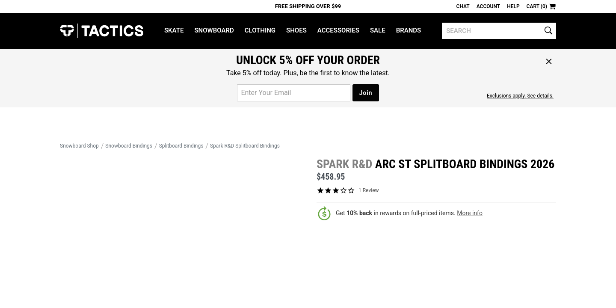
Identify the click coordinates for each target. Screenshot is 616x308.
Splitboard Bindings (181, 146)
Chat (463, 6)
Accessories (338, 30)
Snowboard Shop (79, 146)
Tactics (101, 31)
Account (488, 6)
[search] (499, 31)
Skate (174, 30)
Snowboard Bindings (128, 146)
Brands (408, 30)
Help (513, 6)
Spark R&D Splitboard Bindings (245, 146)
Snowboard (214, 30)
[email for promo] (293, 92)
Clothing (260, 30)
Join (365, 92)
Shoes (296, 30)
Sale (377, 30)
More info (470, 213)
